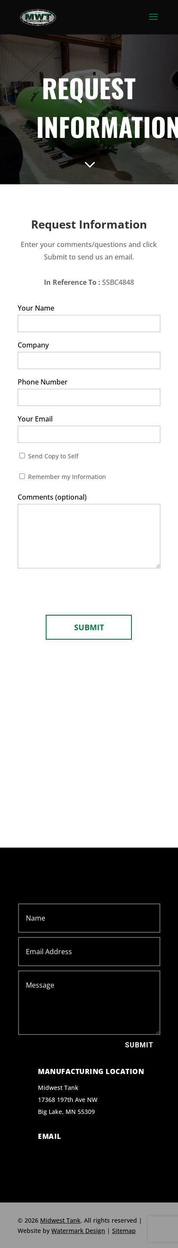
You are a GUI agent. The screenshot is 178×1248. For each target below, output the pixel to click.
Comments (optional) (89, 532)
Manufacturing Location (91, 1071)
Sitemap (124, 1231)
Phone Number (89, 391)
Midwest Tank (60, 1220)
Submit (139, 1045)
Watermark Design (78, 1231)
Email (49, 1136)
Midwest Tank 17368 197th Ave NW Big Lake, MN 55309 (67, 1099)
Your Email (89, 428)
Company (89, 354)
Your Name (89, 317)
